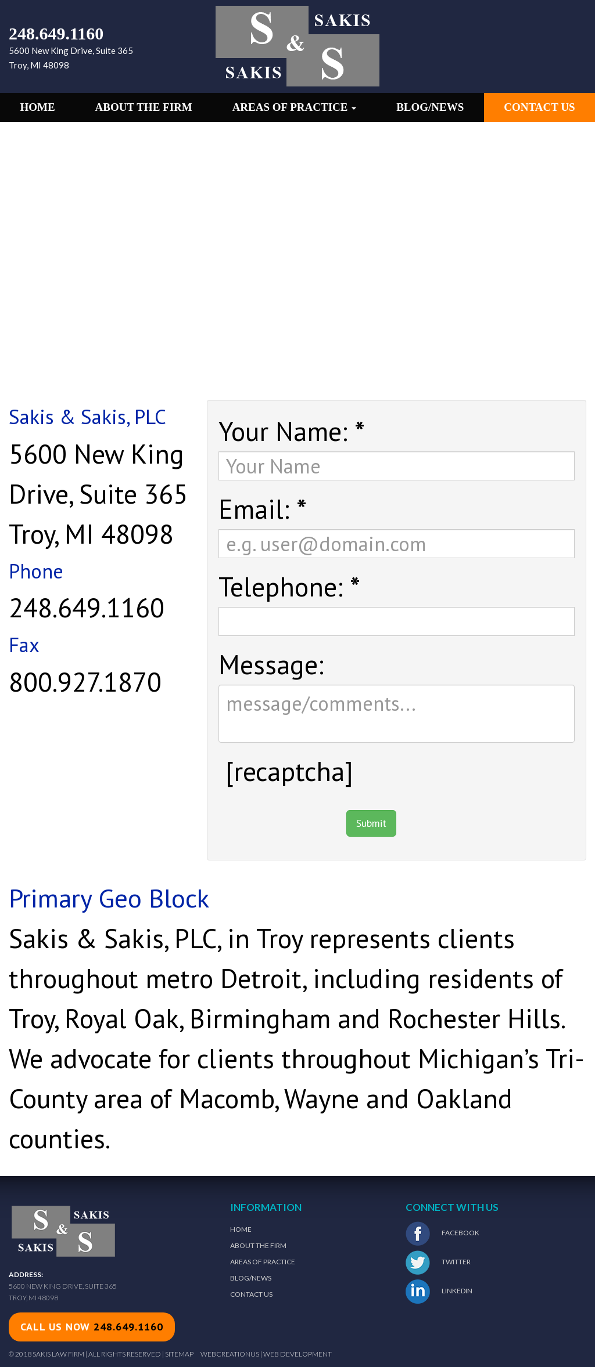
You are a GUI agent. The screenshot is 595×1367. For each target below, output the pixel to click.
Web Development (297, 1354)
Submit (371, 823)
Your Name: (291, 429)
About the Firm (143, 107)
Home (37, 107)
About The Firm (258, 1245)
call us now (91, 1326)
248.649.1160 (56, 33)
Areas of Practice (294, 107)
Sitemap (179, 1354)
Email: (262, 506)
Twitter (438, 1262)
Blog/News (430, 107)
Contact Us (539, 107)
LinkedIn (439, 1291)
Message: (271, 662)
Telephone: (289, 584)
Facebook (442, 1233)
